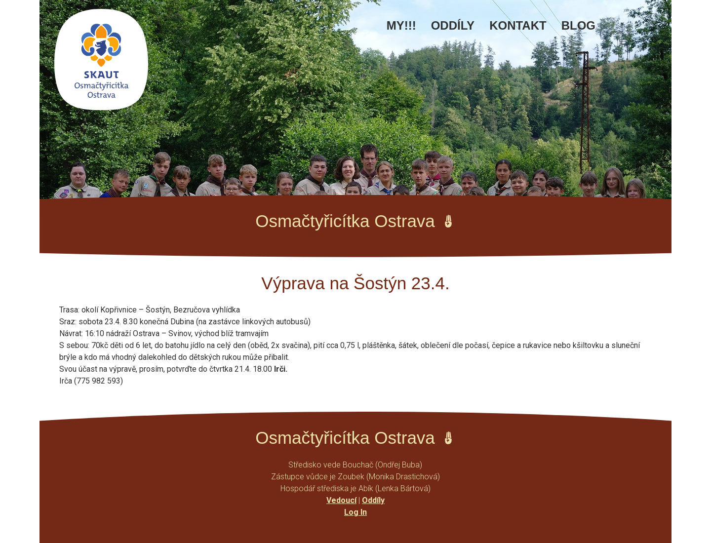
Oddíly (452, 25)
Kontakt (518, 25)
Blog (578, 25)
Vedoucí (341, 500)
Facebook (617, 30)
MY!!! (401, 25)
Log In (355, 512)
